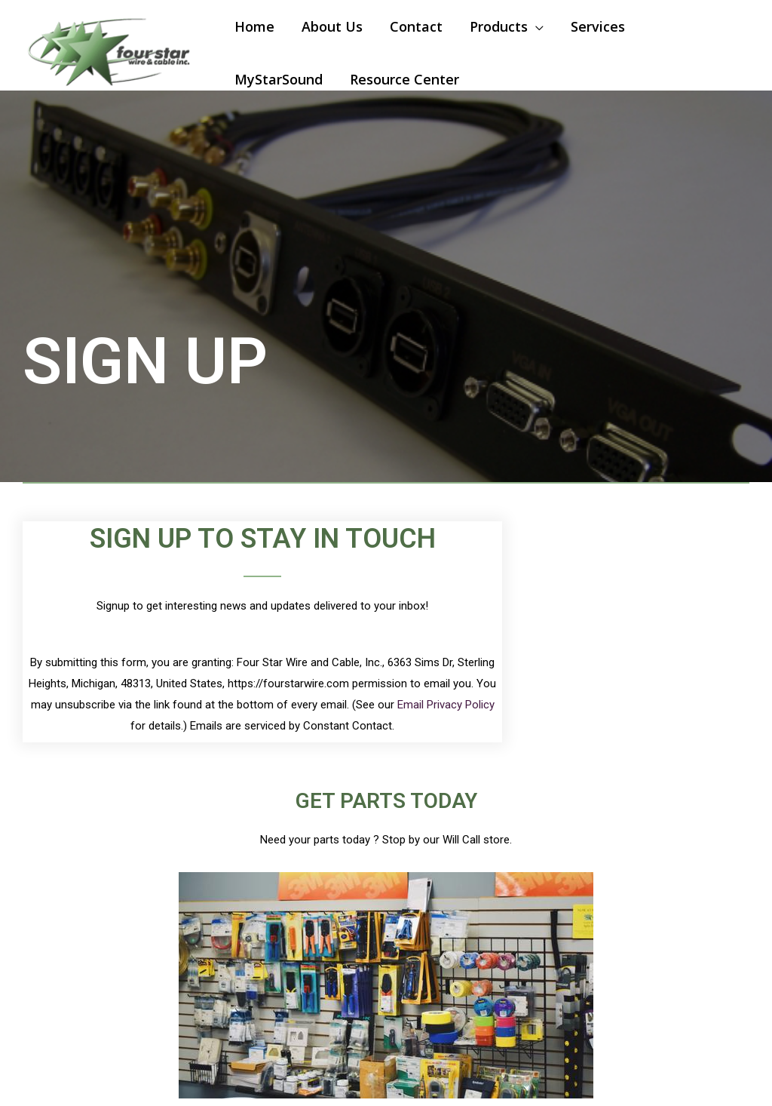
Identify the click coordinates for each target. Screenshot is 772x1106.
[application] (536, 26)
